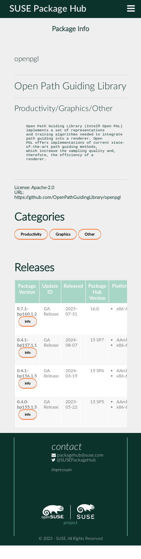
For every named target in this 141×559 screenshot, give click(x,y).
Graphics (63, 248)
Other (90, 248)
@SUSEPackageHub (74, 474)
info (27, 335)
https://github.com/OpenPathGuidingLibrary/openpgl (67, 211)
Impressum (61, 483)
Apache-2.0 (42, 201)
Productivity (31, 248)
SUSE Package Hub (47, 9)
